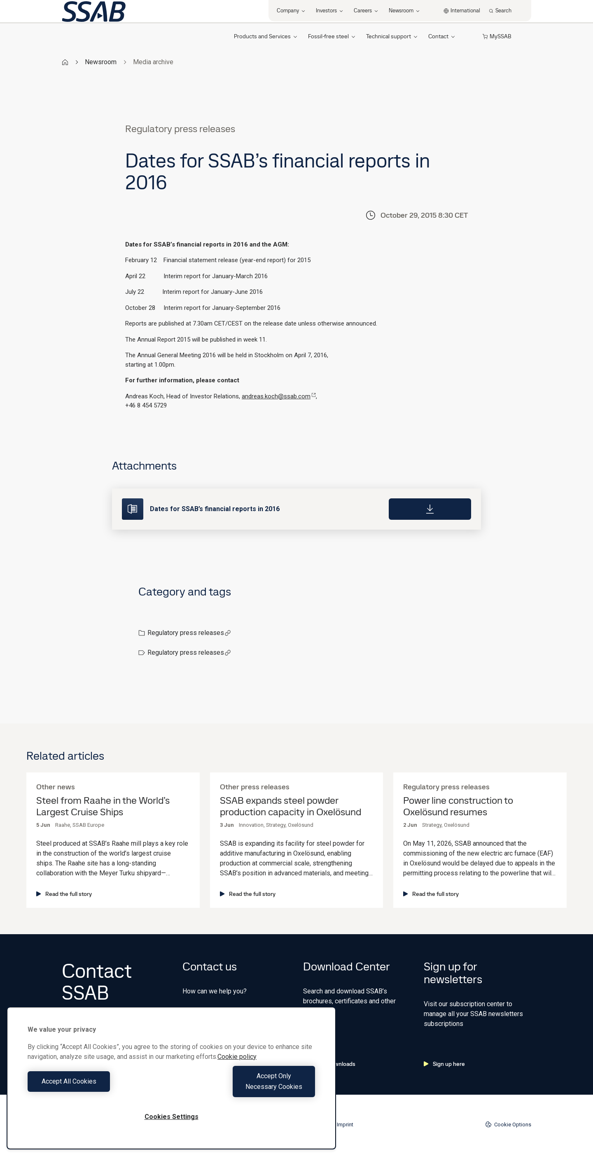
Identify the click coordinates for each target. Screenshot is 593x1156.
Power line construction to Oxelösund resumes (458, 807)
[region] (171, 1083)
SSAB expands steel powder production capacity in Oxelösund (290, 807)
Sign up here (444, 1064)
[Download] (430, 509)
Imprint (345, 1124)
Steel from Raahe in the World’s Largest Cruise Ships (103, 807)
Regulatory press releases (189, 633)
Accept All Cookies (97, 1087)
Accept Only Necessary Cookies (245, 1087)
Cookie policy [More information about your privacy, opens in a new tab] (237, 1067)
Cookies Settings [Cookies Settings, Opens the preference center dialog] (171, 1117)
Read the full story (64, 894)
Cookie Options (508, 1124)
